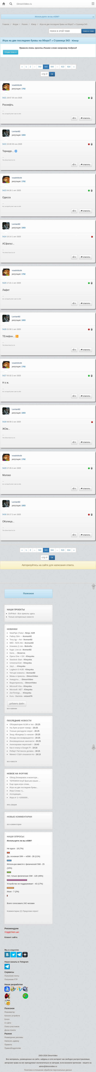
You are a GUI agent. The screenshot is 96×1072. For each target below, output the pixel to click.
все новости (12, 761)
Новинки (12, 629)
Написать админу (11, 1041)
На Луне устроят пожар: (21, 728)
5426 (4, 329)
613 (62, 67)
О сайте (7, 1023)
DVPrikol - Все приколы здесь (21, 613)
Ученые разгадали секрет (21, 731)
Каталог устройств (12, 1016)
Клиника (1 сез (16, 646)
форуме (23, 773)
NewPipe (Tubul (16, 633)
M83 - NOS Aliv (16, 643)
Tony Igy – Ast (16, 639)
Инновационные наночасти (22, 741)
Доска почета (10, 1030)
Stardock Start (16, 659)
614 (68, 67)
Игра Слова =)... (17, 791)
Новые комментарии (19, 817)
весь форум (12, 805)
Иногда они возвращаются (22, 738)
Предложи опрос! (30, 911)
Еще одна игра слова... (20, 784)
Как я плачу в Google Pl (20, 748)
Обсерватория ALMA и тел (22, 724)
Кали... (13, 653)
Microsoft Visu (16, 686)
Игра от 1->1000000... (19, 797)
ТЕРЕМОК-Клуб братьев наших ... (25, 781)
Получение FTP (11, 979)
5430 (4, 514)
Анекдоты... (15, 679)
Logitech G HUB (17, 669)
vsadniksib (17, 85)
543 (46, 67)
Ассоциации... (16, 794)
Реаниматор (9, 1012)
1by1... (12, 666)
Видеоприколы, (17, 683)
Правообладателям (12, 1048)
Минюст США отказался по (22, 754)
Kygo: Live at (15, 650)
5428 (4, 422)
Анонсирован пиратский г (21, 744)
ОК (52, 74)
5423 (4, 190)
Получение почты (11, 976)
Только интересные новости (21, 617)
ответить (85, 118)
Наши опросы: (16, 836)
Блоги (6, 1019)
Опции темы (11, 52)
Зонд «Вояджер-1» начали (22, 734)
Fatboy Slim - (16, 636)
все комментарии (14, 824)
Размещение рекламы (13, 1037)
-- (34, 67)
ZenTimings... (15, 693)
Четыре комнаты (17, 673)
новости (26, 720)
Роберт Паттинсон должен (21, 751)
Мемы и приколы (17, 676)
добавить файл (16, 703)
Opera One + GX (17, 656)
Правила (8, 1045)
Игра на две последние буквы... (24, 787)
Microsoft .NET (16, 689)
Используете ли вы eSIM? (47, 16)
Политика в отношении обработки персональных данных (48, 1070)
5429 (4, 468)
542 (39, 67)
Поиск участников (11, 1027)
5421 (4, 98)
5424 (4, 237)
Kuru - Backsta (16, 696)
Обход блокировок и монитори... (24, 777)
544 (52, 67)
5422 (4, 144)
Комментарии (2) (14, 911)
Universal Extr (16, 663)
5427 (4, 376)
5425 (4, 283)
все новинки (12, 708)
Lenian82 (16, 131)
